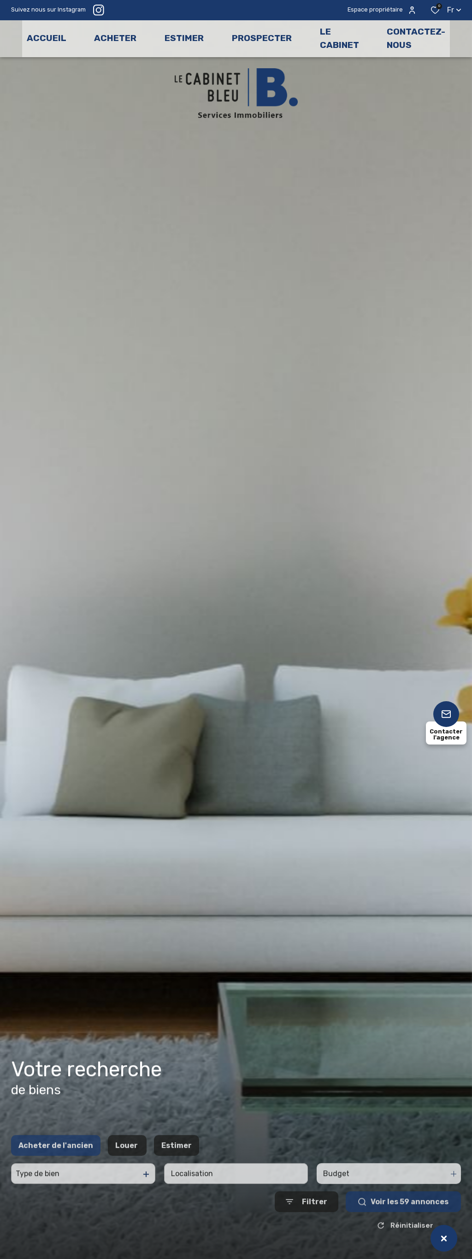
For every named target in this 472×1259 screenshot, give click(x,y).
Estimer (176, 1165)
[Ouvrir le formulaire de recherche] (306, 1222)
